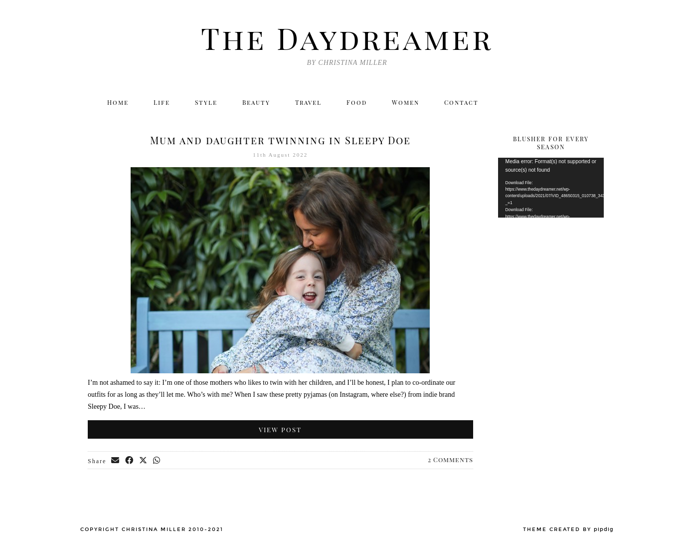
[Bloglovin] (573, 102)
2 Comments (450, 459)
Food (357, 102)
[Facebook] (551, 102)
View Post (280, 429)
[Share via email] (116, 460)
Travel (308, 102)
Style (206, 102)
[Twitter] (509, 102)
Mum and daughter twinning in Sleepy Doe (280, 140)
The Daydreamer (347, 37)
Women (405, 102)
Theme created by (568, 530)
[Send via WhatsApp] (157, 460)
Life (162, 102)
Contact (461, 102)
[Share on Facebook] (130, 460)
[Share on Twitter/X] (144, 460)
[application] (551, 188)
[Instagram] (530, 102)
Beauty (256, 102)
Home (118, 102)
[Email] (595, 102)
